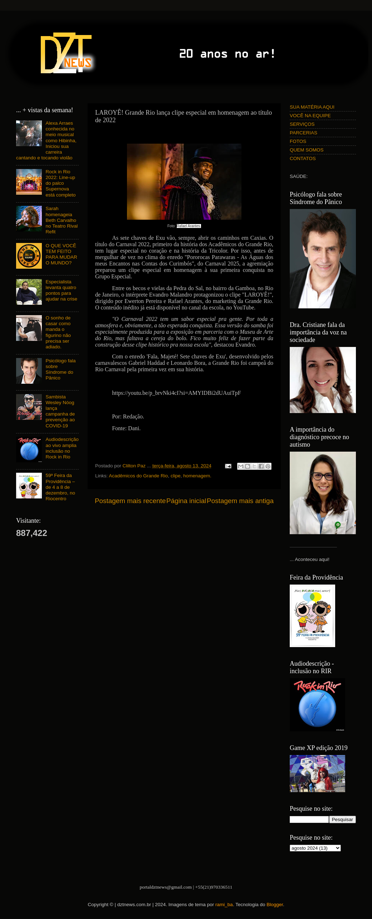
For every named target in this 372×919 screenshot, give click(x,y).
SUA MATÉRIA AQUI (312, 107)
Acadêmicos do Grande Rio (138, 475)
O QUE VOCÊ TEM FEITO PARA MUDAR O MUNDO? (61, 254)
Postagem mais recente (130, 501)
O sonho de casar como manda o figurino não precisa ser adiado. (58, 332)
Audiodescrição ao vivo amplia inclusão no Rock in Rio (61, 448)
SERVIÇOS (302, 124)
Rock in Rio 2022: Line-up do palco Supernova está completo (60, 183)
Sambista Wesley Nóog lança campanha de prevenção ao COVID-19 (60, 411)
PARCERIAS (303, 132)
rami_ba (224, 904)
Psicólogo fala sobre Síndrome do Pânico (60, 369)
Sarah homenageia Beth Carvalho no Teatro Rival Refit (61, 220)
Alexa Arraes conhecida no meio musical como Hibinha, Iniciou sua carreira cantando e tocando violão (46, 140)
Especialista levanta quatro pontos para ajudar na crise (61, 290)
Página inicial (186, 501)
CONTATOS (303, 158)
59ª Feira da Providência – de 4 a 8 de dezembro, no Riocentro (60, 487)
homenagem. (197, 475)
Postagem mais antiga (240, 501)
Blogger (274, 904)
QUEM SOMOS (307, 150)
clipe (176, 475)
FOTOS (298, 141)
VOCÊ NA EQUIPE (310, 115)
